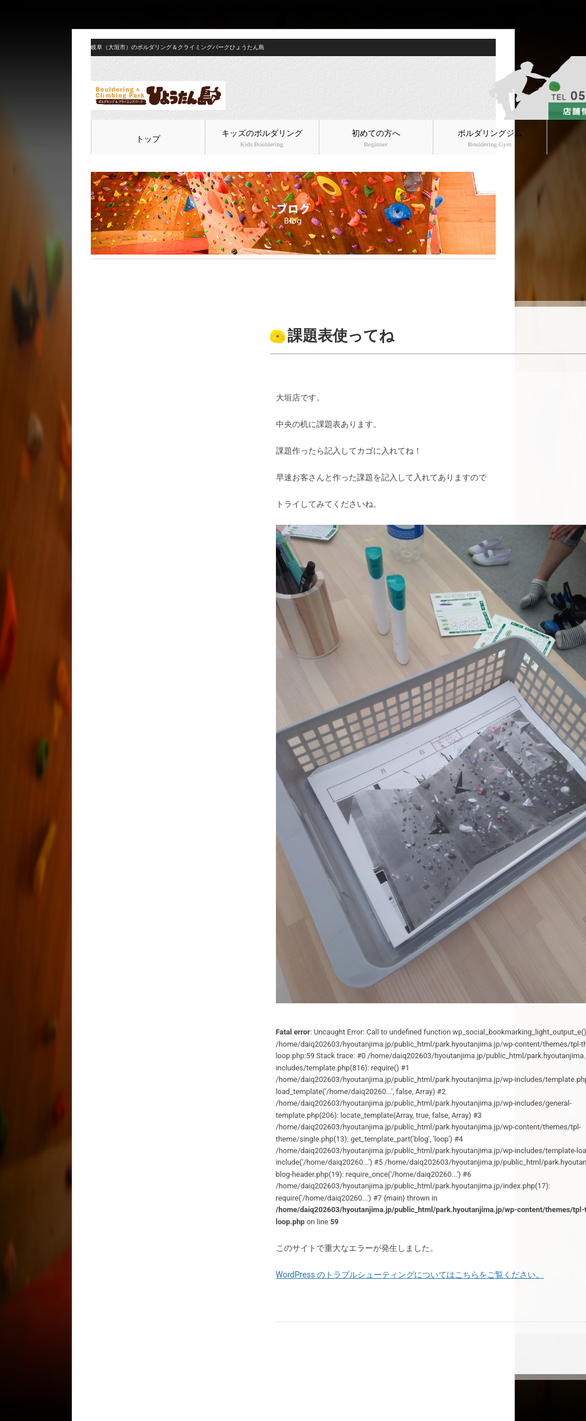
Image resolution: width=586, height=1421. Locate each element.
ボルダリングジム (490, 138)
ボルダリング (164, 268)
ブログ (126, 268)
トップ (148, 139)
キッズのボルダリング (262, 138)
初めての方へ (376, 138)
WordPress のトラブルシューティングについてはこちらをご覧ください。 (410, 1274)
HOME (100, 268)
